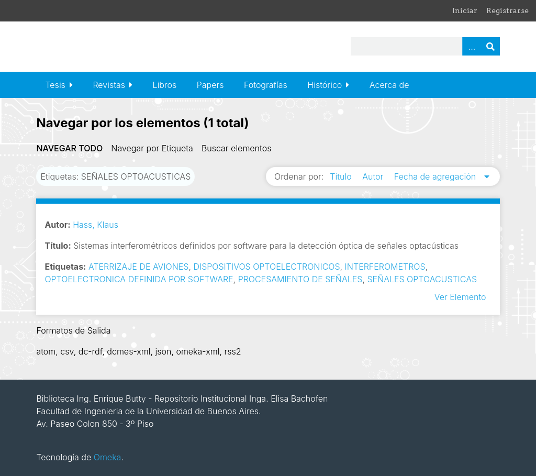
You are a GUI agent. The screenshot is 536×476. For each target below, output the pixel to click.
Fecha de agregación (436, 176)
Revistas (109, 85)
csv (66, 351)
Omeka (107, 457)
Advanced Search (471, 46)
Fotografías (265, 85)
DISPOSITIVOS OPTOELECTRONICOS (266, 266)
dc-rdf (91, 351)
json (163, 351)
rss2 (232, 351)
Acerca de (389, 85)
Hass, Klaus (95, 224)
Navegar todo (69, 148)
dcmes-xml (128, 351)
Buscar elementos (237, 148)
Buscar (490, 46)
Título (342, 176)
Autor (374, 176)
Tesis (55, 85)
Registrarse (507, 10)
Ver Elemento (460, 297)
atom (45, 351)
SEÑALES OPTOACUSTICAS (422, 279)
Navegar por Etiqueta (152, 148)
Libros (165, 85)
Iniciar (464, 10)
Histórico (324, 85)
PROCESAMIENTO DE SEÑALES (300, 279)
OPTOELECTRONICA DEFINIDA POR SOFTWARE (138, 279)
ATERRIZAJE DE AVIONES (138, 266)
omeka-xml (197, 351)
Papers (210, 85)
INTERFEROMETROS (385, 266)
